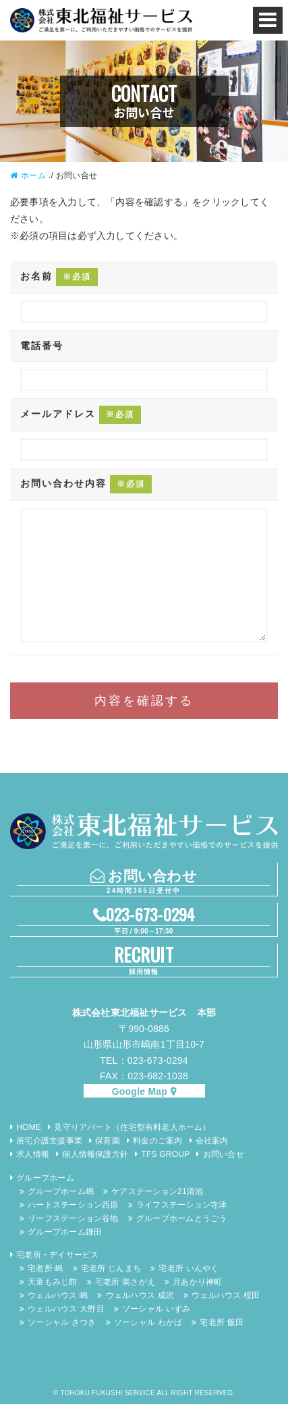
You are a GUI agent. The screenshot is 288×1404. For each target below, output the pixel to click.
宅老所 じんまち (111, 1268)
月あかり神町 (197, 1282)
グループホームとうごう (181, 1218)
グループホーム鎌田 (65, 1232)
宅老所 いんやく (189, 1268)
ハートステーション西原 (73, 1205)
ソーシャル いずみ (156, 1309)
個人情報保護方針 (95, 1154)
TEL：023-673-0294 (144, 1060)
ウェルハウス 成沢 (140, 1295)
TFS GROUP (165, 1154)
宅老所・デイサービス (57, 1255)
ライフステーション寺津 (181, 1205)
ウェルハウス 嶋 (58, 1295)
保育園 (107, 1140)
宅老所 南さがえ (125, 1282)
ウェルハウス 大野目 (66, 1309)
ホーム (33, 175)
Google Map (139, 1091)
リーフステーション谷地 (73, 1218)
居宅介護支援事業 (49, 1140)
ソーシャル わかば (148, 1322)
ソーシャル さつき (62, 1322)
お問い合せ (223, 1154)
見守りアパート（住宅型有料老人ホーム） (132, 1127)
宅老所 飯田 (221, 1322)
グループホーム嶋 (61, 1191)
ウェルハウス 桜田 (226, 1295)
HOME (28, 1127)
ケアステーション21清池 (157, 1191)
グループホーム (45, 1178)
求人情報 (32, 1154)
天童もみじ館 (52, 1282)
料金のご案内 (157, 1140)
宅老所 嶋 (45, 1268)
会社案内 (212, 1140)
